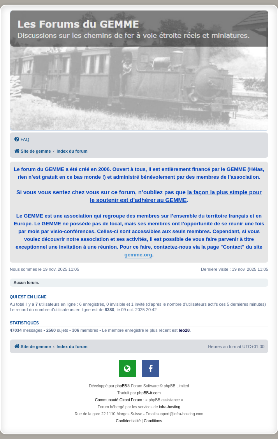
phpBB (121, 386)
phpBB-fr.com (149, 393)
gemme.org (138, 255)
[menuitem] (21, 139)
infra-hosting (169, 407)
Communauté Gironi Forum (118, 400)
